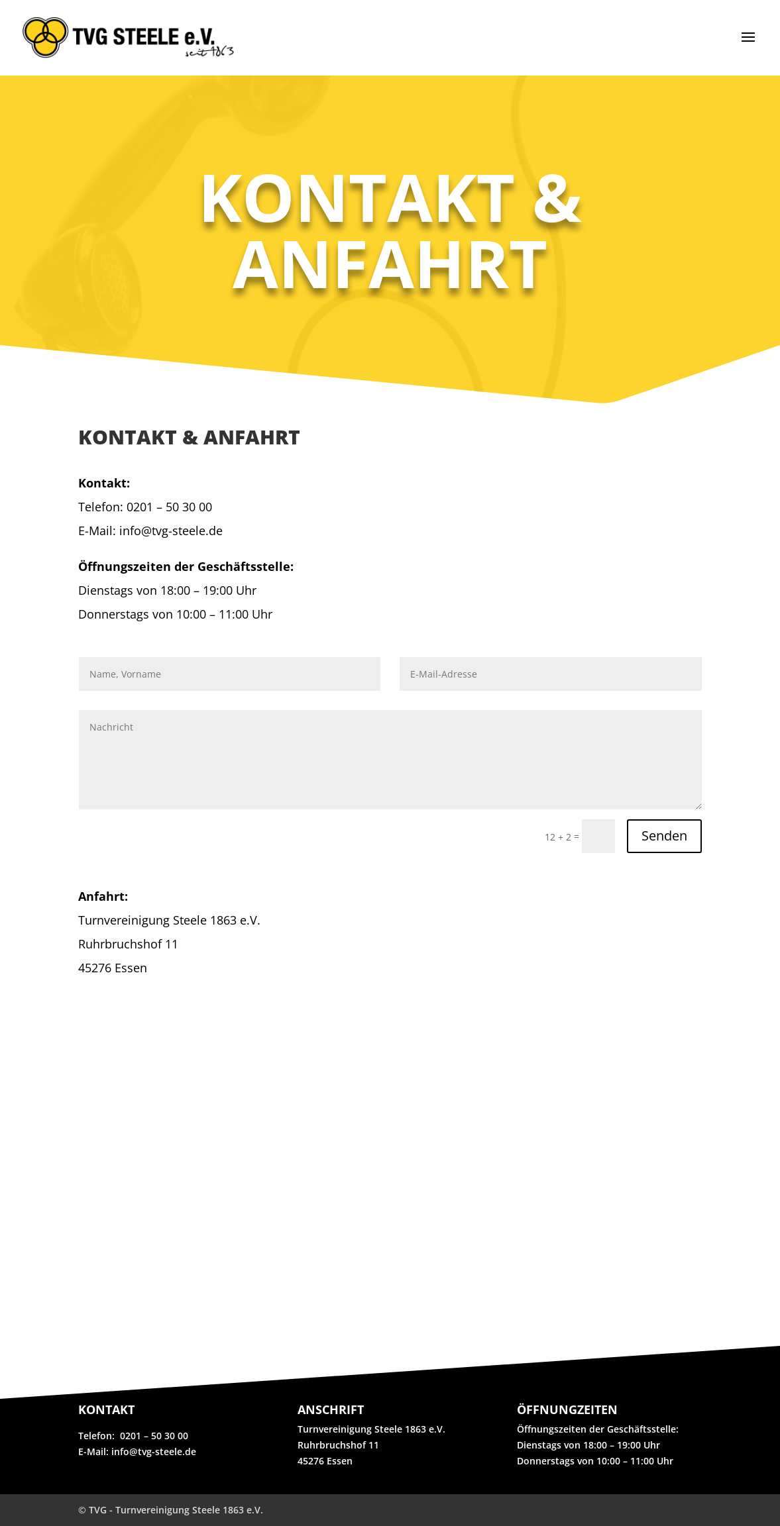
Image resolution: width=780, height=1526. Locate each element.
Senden (664, 835)
